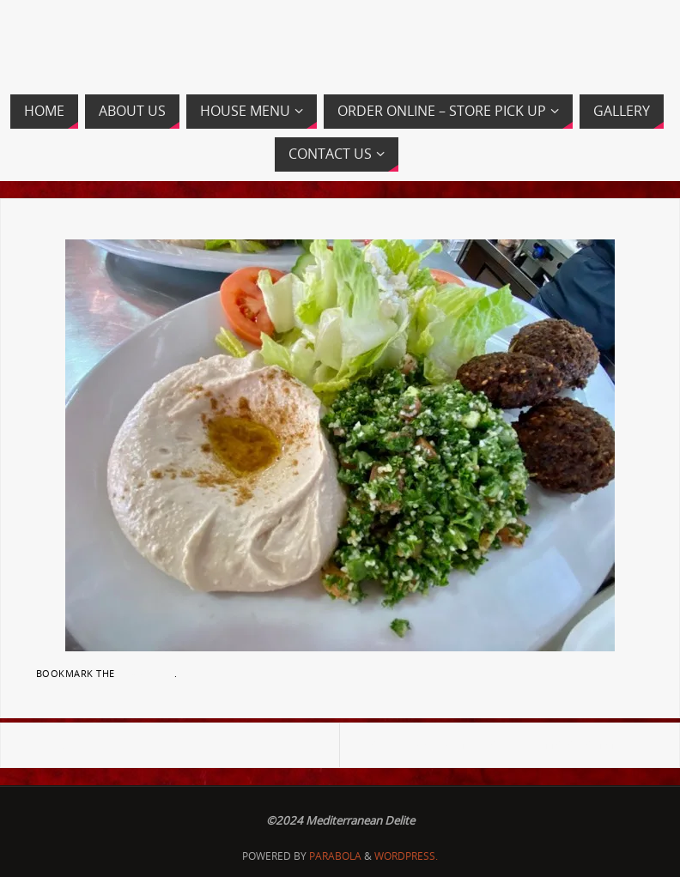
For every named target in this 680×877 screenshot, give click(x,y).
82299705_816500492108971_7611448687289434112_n (507, 745)
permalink (146, 673)
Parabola (335, 856)
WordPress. (406, 856)
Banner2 (56, 745)
